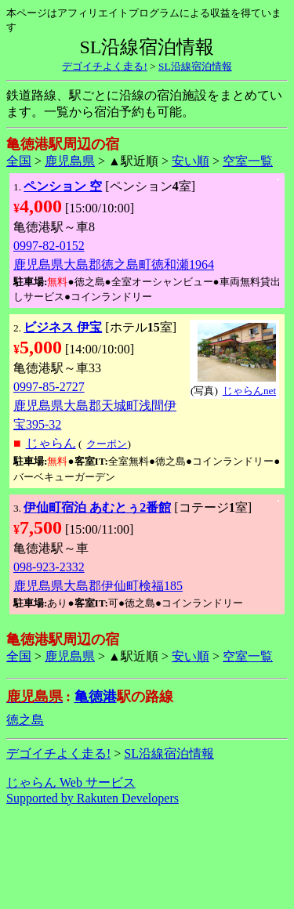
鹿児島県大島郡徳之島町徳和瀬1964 (113, 264)
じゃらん (51, 443)
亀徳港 (95, 696)
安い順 (190, 161)
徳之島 (25, 719)
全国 (18, 161)
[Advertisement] (147, 857)
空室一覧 (248, 161)
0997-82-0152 (49, 245)
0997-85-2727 (49, 386)
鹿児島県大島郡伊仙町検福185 (98, 585)
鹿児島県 (70, 161)
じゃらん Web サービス (71, 782)
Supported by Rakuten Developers (92, 798)
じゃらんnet (249, 391)
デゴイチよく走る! (104, 66)
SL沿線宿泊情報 (195, 66)
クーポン (106, 444)
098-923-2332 (49, 567)
